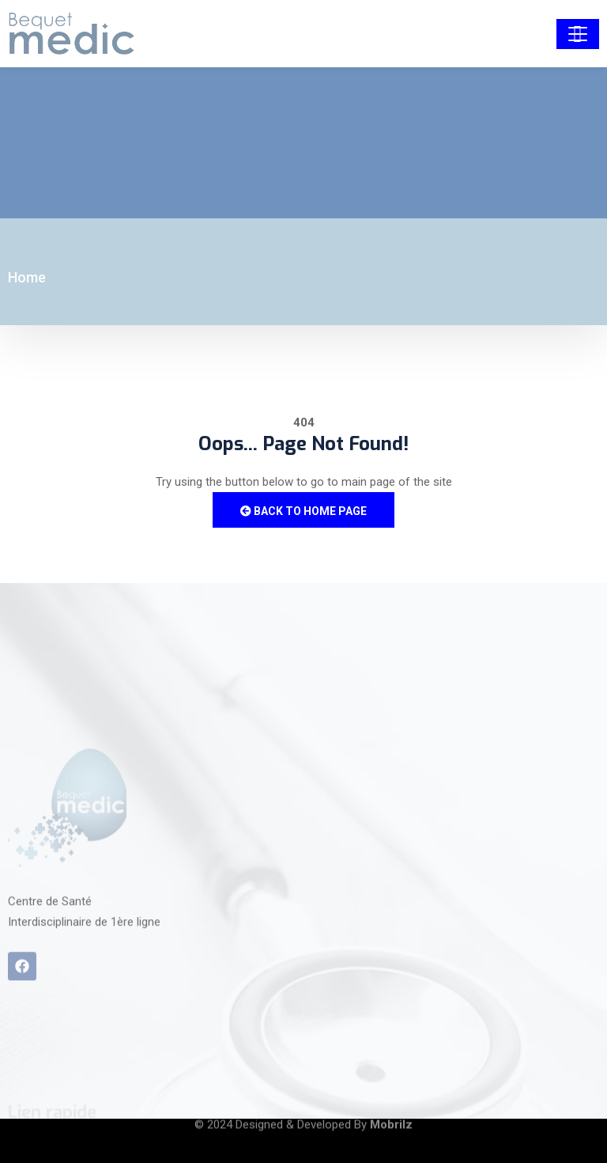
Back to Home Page (303, 511)
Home (27, 277)
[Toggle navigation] (577, 34)
